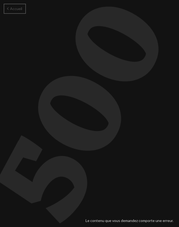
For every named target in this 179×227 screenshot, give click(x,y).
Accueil (14, 8)
